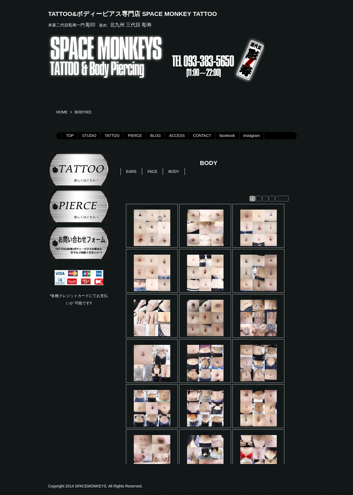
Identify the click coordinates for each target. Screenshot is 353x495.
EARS (131, 171)
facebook (227, 135)
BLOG (155, 135)
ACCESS (177, 135)
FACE (153, 171)
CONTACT (202, 135)
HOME (62, 112)
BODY (173, 171)
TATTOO (112, 135)
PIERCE (135, 135)
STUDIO (89, 135)
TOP (70, 135)
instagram (251, 135)
